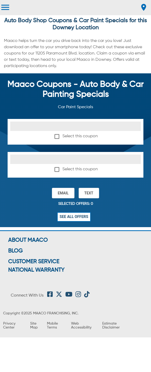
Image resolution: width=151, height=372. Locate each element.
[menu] (5, 7)
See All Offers (74, 217)
